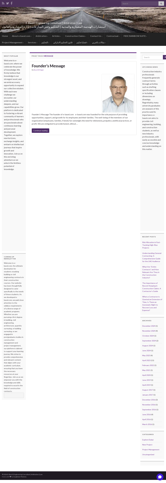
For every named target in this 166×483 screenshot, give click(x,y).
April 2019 (146, 385)
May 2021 (146, 370)
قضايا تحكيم (82, 42)
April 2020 (146, 375)
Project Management (13, 42)
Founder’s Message (48, 65)
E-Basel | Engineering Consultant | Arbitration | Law (54, 22)
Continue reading (40, 130)
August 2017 (147, 390)
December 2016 (148, 400)
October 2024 (148, 336)
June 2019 (146, 380)
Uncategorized (148, 454)
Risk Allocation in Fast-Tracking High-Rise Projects (151, 245)
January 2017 (147, 395)
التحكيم (45, 42)
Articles (56, 36)
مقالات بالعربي (99, 42)
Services (32, 42)
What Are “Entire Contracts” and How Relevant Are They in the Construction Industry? (150, 272)
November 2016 (148, 405)
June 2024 (146, 350)
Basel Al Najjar (39, 70)
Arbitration (42, 36)
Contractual (113, 36)
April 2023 (146, 360)
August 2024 (147, 345)
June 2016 (146, 414)
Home (5, 36)
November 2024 (148, 331)
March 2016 (147, 424)
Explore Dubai (147, 440)
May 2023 (146, 355)
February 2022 (148, 365)
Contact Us (96, 36)
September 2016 (149, 409)
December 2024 (148, 326)
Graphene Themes (19, 477)
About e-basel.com (22, 36)
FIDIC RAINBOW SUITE (135, 36)
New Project (147, 445)
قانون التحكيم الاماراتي (62, 42)
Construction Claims (75, 36)
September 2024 (149, 341)
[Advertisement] (14, 209)
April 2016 (146, 419)
